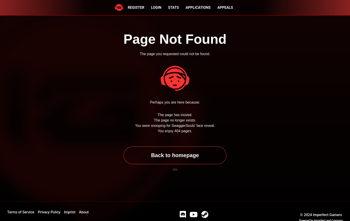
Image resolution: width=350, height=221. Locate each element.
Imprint (69, 212)
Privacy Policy (49, 212)
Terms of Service (20, 212)
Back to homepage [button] (175, 155)
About (84, 212)
